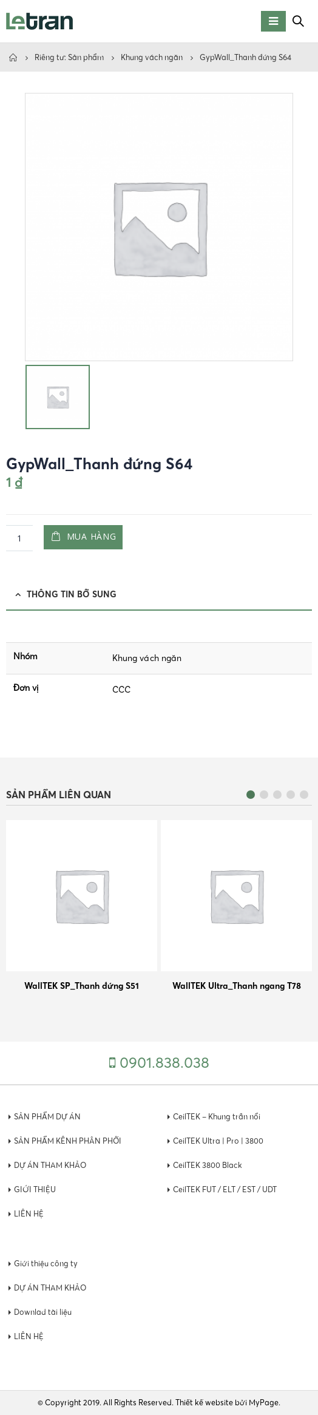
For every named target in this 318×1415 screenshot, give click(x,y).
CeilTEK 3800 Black (207, 1165)
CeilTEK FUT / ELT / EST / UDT (225, 1189)
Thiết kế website (204, 1402)
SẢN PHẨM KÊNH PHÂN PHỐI (67, 1140)
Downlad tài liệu (43, 1312)
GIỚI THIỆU (35, 1189)
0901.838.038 (164, 1062)
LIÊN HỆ (29, 1213)
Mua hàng (92, 536)
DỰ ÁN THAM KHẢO (50, 1165)
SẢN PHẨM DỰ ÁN (47, 1116)
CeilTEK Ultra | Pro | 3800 (218, 1140)
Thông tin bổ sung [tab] (72, 594)
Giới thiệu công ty (46, 1263)
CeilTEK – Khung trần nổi (216, 1116)
